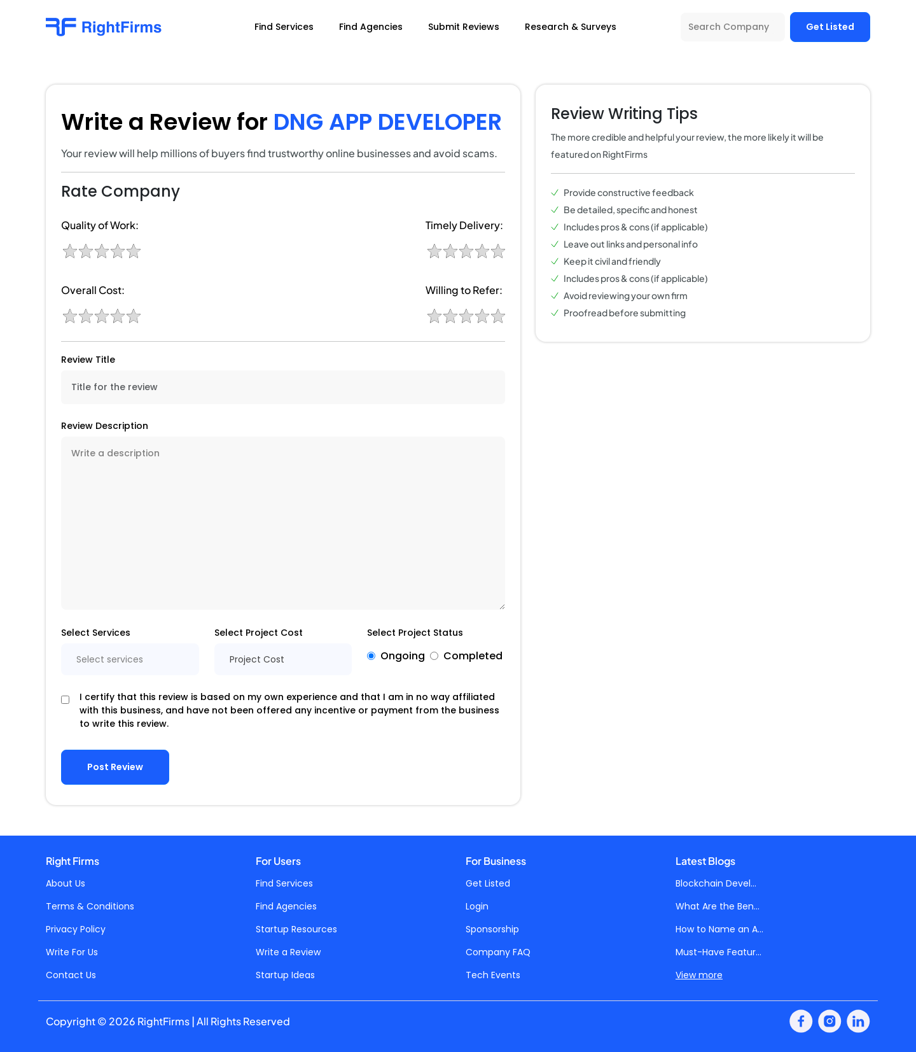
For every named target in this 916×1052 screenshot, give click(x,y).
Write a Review (288, 952)
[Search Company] (732, 27)
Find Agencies (286, 906)
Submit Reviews (463, 26)
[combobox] (130, 659)
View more (699, 975)
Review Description (104, 425)
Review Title (88, 359)
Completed (473, 656)
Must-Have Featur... (718, 952)
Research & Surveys (570, 26)
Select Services (95, 632)
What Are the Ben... (718, 906)
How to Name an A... (719, 929)
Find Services (284, 883)
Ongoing (402, 656)
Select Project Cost (258, 632)
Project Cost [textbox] (257, 659)
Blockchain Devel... (716, 883)
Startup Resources (296, 929)
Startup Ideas (285, 975)
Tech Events (493, 975)
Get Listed (830, 26)
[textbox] (130, 659)
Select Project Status (415, 632)
